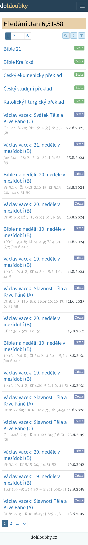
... (20, 36)
